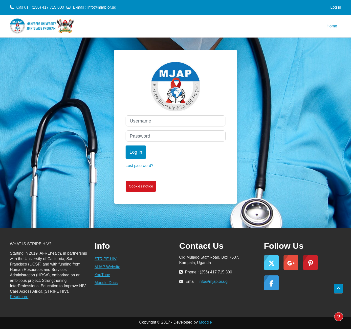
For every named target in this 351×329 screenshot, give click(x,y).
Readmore (19, 297)
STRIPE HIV (106, 259)
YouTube (102, 275)
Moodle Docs (106, 283)
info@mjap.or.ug (102, 7)
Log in (335, 7)
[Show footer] (338, 316)
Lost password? (139, 166)
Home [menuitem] (332, 26)
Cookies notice (141, 186)
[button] (338, 289)
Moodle (205, 322)
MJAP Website (107, 267)
